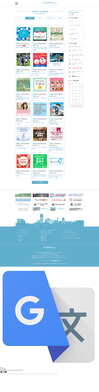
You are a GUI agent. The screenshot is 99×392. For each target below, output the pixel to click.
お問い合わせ (44, 240)
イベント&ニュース (23, 232)
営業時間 (21, 240)
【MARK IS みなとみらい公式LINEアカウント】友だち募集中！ (39, 176)
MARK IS (30, 18)
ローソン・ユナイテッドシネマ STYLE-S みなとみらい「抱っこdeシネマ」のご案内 (56, 176)
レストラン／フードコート (74, 25)
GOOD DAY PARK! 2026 (54, 47)
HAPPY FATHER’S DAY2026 (22, 47)
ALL (20, 18)
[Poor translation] (5, 372)
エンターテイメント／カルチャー (73, 34)
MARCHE (60, 18)
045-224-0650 (52, 254)
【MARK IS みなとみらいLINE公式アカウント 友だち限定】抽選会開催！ (40, 49)
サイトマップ (67, 230)
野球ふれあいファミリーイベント (23, 73)
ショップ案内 (22, 230)
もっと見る (40, 182)
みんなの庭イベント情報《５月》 (40, 98)
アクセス (21, 238)
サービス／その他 (72, 38)
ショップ (71, 21)
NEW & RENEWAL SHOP (38, 122)
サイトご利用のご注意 (69, 232)
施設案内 (21, 236)
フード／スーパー (72, 29)
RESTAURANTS (50, 18)
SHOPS (39, 18)
